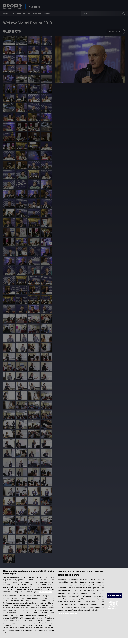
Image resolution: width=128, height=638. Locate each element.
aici (49, 615)
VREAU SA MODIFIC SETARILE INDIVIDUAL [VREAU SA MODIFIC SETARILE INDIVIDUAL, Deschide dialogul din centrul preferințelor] (113, 605)
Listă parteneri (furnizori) (67, 613)
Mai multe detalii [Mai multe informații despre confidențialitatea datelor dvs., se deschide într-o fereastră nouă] (45, 591)
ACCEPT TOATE (114, 595)
